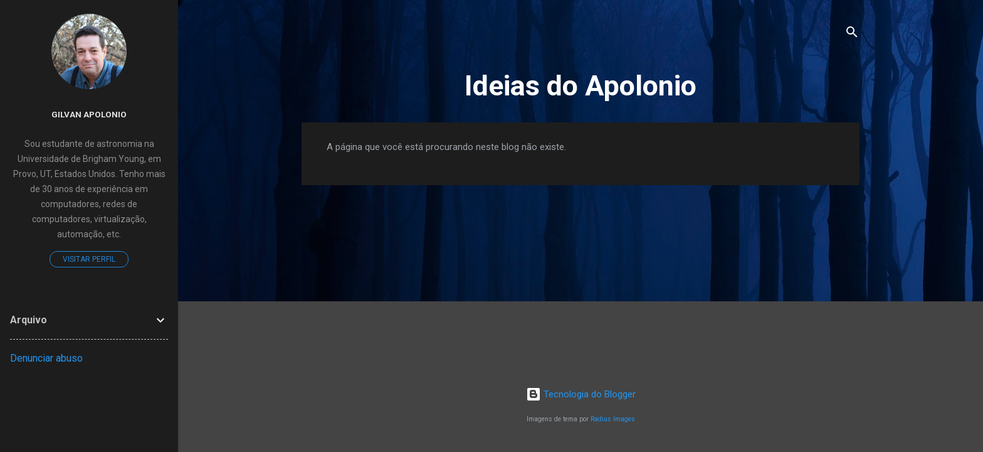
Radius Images (613, 419)
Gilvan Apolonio (89, 114)
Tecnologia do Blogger (581, 394)
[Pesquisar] (851, 34)
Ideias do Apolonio (581, 85)
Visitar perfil (89, 259)
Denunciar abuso (46, 358)
